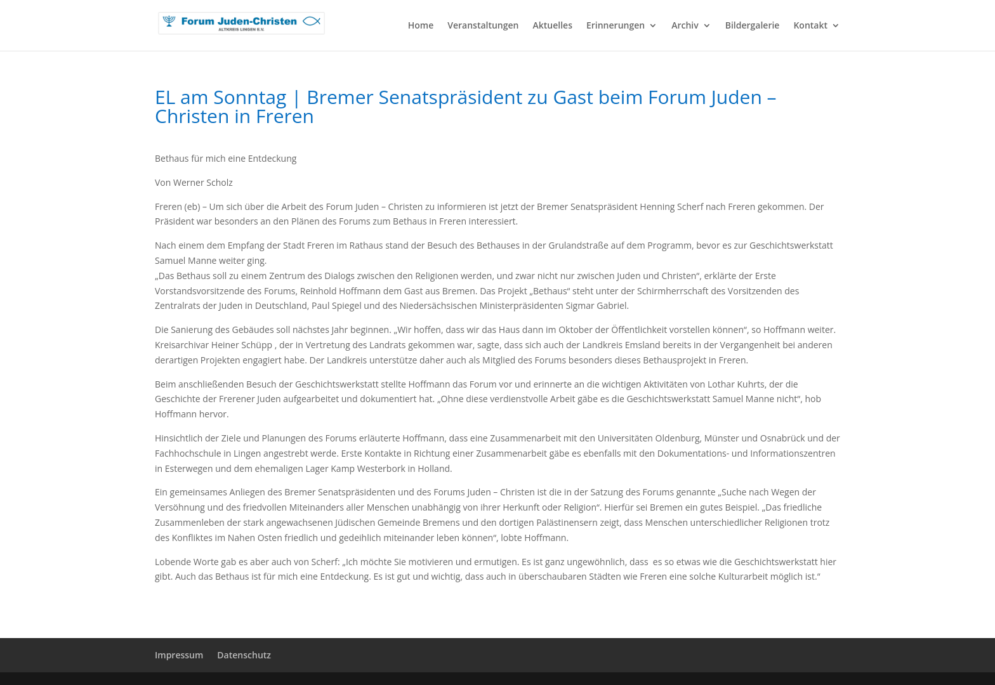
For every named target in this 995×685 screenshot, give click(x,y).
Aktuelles (552, 26)
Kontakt (810, 26)
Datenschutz (244, 655)
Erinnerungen (615, 26)
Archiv (685, 26)
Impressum (179, 655)
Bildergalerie (752, 26)
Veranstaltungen (482, 26)
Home (421, 26)
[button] (28, 657)
